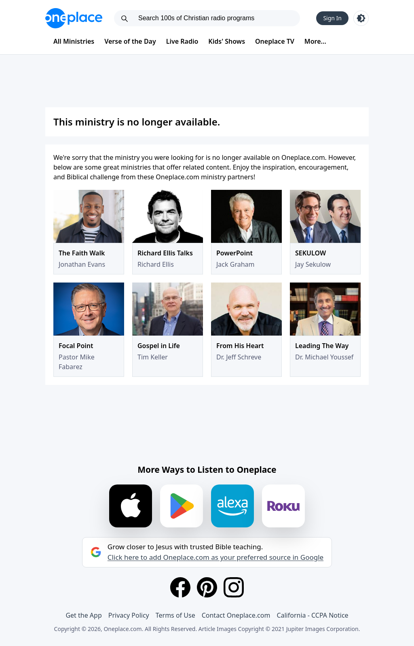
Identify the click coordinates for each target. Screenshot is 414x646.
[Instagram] (234, 587)
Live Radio (182, 41)
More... (315, 41)
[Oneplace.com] (73, 18)
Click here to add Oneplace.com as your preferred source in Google (215, 557)
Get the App (83, 615)
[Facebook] (180, 587)
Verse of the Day (130, 41)
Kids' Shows (226, 41)
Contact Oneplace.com (236, 615)
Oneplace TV (274, 41)
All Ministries (73, 41)
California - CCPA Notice (312, 615)
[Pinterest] (207, 587)
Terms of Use (175, 615)
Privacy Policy (128, 615)
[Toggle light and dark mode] (361, 18)
